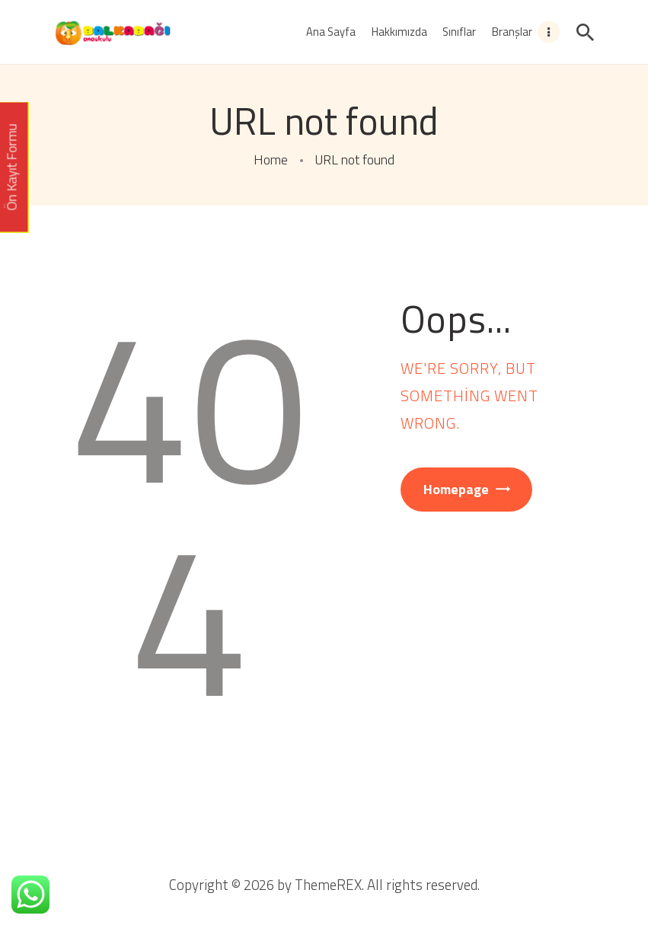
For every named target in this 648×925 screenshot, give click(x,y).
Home (271, 159)
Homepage (456, 489)
